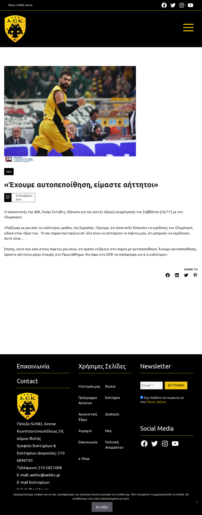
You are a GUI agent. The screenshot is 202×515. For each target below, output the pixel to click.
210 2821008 (50, 467)
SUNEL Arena (24, 5)
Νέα (108, 431)
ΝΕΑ (9, 171)
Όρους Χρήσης (156, 402)
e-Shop (84, 459)
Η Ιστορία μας (89, 386)
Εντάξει (102, 507)
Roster (110, 386)
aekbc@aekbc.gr (45, 475)
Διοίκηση (112, 414)
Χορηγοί (85, 431)
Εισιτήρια (112, 398)
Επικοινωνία (87, 442)
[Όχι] (197, 502)
